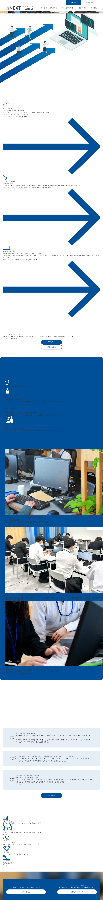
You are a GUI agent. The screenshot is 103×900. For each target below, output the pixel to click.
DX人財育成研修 (67, 8)
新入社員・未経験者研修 (49, 8)
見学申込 (94, 8)
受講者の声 (82, 8)
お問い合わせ (89, 2)
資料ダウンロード (77, 892)
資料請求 (73, 2)
